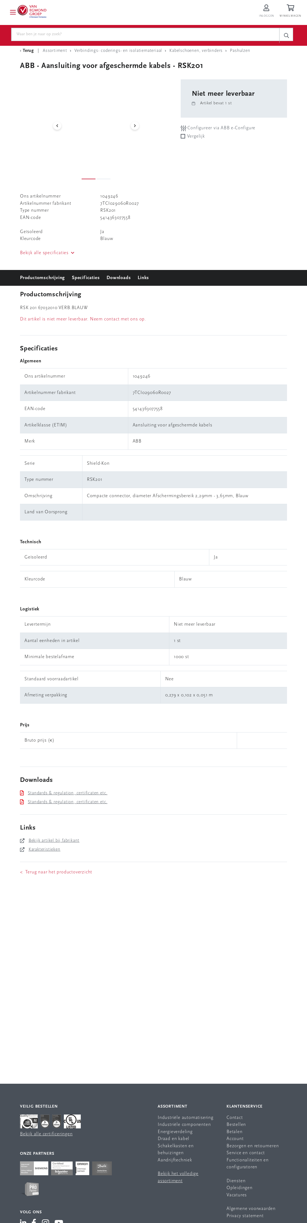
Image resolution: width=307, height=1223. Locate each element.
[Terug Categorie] (28, 53)
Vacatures (237, 1197)
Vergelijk (196, 139)
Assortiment (172, 1109)
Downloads (119, 280)
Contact (235, 1120)
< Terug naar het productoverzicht (56, 874)
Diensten (236, 1183)
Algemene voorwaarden (251, 1211)
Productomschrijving (42, 280)
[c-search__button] (286, 35)
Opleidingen (240, 1190)
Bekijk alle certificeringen (46, 1136)
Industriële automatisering (185, 1120)
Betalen (235, 1134)
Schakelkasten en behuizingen (176, 1152)
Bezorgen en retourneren (253, 1148)
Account (235, 1141)
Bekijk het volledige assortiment (178, 1180)
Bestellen (236, 1127)
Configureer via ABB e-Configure (218, 131)
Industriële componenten (184, 1127)
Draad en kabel (173, 1141)
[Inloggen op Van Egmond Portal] (266, 12)
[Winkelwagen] (291, 12)
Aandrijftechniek (175, 1162)
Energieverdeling (175, 1134)
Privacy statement (245, 1218)
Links (143, 280)
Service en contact (246, 1155)
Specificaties (86, 280)
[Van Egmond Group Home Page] (37, 12)
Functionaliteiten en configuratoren (248, 1166)
